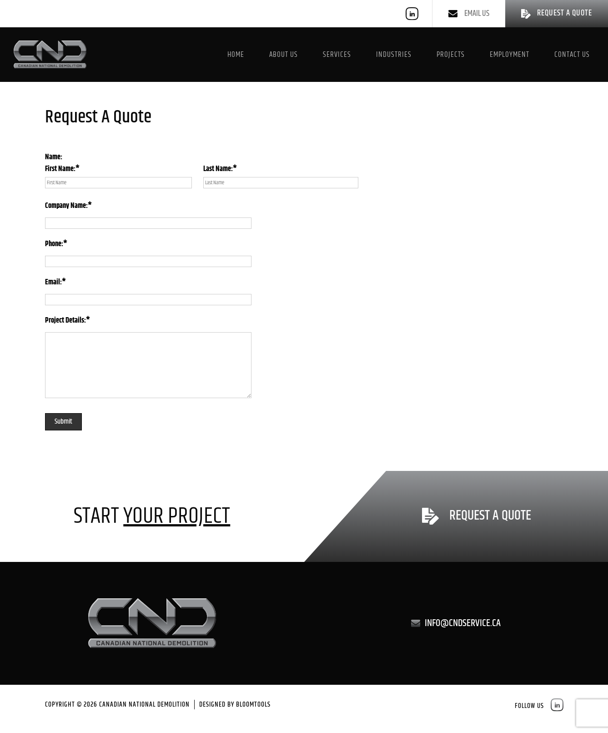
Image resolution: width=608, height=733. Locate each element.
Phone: (54, 244)
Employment (509, 55)
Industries (394, 55)
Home (235, 55)
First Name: (60, 169)
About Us (283, 55)
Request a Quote (490, 516)
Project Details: (65, 321)
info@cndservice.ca (463, 623)
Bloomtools (253, 704)
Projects (451, 55)
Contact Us (572, 55)
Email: (53, 283)
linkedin (412, 13)
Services (337, 55)
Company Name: (66, 206)
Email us (476, 14)
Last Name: (218, 169)
